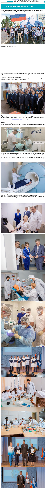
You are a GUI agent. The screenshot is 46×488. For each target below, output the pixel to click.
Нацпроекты (15, 0)
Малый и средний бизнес (21, 2)
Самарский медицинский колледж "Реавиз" (17, 119)
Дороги (34, 0)
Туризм (34, 2)
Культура (36, 0)
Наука (32, 0)
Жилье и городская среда (27, 0)
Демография (31, 1)
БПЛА (36, 2)
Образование (15, 2)
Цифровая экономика (20, 0)
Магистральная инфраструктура (29, 2)
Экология (28, 1)
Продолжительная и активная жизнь (19, 1)
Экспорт (25, 1)
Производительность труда (36, 1)
